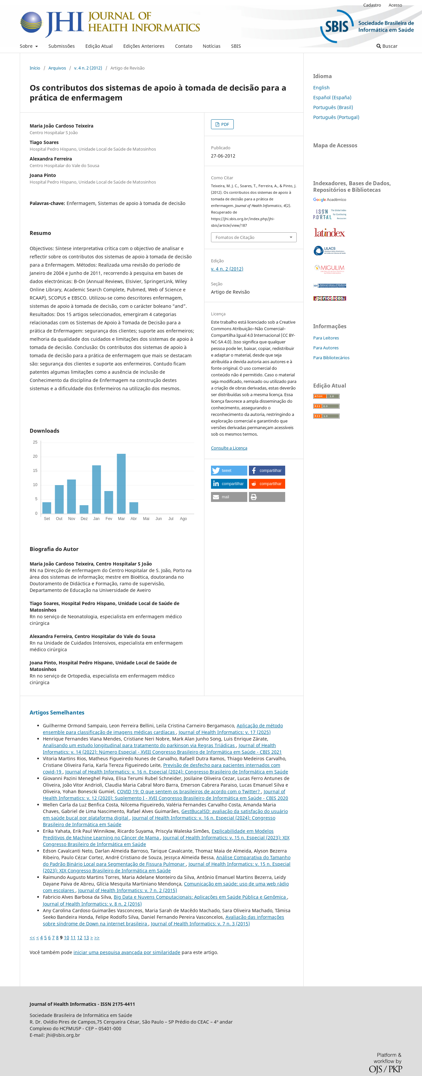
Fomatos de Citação (235, 237)
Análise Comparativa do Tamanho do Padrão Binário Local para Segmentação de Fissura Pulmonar (166, 860)
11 (73, 937)
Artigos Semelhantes (57, 712)
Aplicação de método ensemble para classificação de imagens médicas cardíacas (163, 728)
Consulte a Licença (229, 448)
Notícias (212, 46)
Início (35, 68)
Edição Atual (99, 46)
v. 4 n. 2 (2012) (88, 68)
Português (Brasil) (333, 107)
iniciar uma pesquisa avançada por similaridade (127, 952)
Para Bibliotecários (331, 358)
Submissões (61, 46)
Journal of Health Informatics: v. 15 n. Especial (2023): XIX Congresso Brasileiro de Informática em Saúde (166, 867)
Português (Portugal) (336, 117)
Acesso (395, 5)
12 (79, 937)
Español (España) (332, 97)
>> (97, 937)
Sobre (27, 46)
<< (32, 937)
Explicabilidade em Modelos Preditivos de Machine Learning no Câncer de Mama (158, 834)
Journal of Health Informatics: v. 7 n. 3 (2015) (200, 923)
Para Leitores (326, 338)
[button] (229, 471)
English (321, 87)
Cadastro (372, 5)
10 (66, 937)
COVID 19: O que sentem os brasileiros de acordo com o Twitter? (189, 791)
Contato (183, 46)
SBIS (236, 46)
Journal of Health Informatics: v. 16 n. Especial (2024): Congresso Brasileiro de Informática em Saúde (176, 772)
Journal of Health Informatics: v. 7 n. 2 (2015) (127, 890)
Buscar (387, 46)
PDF (224, 124)
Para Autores (326, 348)
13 (86, 937)
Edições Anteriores (144, 46)
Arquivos (57, 68)
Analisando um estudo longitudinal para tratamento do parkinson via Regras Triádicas (139, 745)
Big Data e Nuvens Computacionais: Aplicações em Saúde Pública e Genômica (200, 897)
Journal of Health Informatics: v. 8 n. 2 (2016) (92, 904)
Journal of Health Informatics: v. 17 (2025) (225, 732)
